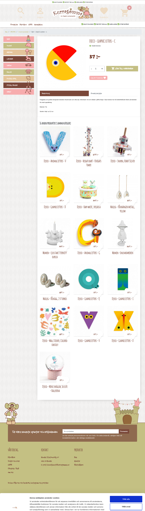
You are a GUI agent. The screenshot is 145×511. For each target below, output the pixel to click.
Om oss (10, 472)
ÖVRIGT (20, 92)
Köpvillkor (11, 457)
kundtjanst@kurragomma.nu (58, 465)
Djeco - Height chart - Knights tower (88, 163)
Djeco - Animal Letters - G (89, 252)
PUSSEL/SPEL (20, 79)
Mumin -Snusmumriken (122, 252)
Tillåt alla (126, 481)
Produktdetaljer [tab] (96, 93)
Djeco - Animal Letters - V (55, 161)
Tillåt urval (126, 489)
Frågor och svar (14, 461)
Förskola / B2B (13, 468)
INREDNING (20, 52)
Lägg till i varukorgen (122, 68)
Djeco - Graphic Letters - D (55, 207)
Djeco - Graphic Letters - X (122, 340)
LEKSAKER (20, 59)
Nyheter (77, 461)
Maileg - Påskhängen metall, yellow (122, 209)
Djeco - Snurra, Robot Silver (123, 161)
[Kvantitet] (96, 68)
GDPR (10, 465)
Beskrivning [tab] (46, 93)
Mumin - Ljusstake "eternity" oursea (55, 254)
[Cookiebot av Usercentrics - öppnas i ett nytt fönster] (15, 506)
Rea (75, 457)
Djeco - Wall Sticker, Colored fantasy (54, 342)
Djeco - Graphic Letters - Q (89, 298)
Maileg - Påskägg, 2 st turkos (55, 298)
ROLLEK (20, 72)
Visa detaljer (123, 506)
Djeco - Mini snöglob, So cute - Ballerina (55, 388)
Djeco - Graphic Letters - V (89, 340)
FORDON (20, 65)
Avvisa (126, 496)
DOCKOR (20, 46)
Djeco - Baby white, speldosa (89, 207)
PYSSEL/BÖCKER (20, 85)
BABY (20, 39)
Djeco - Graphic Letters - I (122, 298)
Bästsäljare (78, 465)
